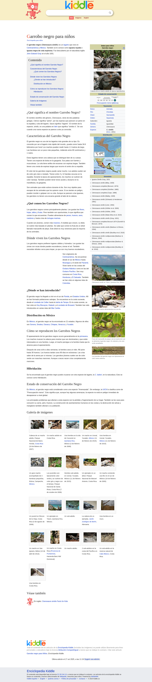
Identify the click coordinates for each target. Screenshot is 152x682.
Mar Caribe (55, 308)
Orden (92, 118)
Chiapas (54, 324)
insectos (56, 223)
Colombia (66, 283)
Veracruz (61, 324)
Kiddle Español (32, 679)
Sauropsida (110, 115)
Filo (91, 112)
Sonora (33, 324)
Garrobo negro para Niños (37, 653)
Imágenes (78, 18)
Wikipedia (63, 676)
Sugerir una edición (91, 659)
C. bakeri (98, 375)
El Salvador (76, 277)
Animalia (109, 109)
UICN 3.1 (115, 103)
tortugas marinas (53, 218)
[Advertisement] (76, 26)
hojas (29, 212)
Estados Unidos (79, 296)
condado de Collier (41, 302)
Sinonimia (107, 176)
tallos (34, 212)
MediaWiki (94, 676)
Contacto (82, 679)
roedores (30, 218)
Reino (92, 109)
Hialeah (51, 305)
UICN (105, 389)
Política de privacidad (68, 679)
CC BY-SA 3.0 (62, 674)
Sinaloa (40, 324)
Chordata (109, 112)
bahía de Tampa (62, 302)
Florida (66, 296)
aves (80, 215)
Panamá (85, 263)
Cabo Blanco (104, 554)
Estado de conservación (108, 94)
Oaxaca (47, 324)
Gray (108, 132)
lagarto (66, 45)
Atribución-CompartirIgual (68, 650)
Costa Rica (77, 274)
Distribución (107, 135)
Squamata (110, 118)
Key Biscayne (42, 305)
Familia (92, 124)
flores (82, 209)
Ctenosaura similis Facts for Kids (55, 601)
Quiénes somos (53, 679)
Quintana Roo (69, 441)
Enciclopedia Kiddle (65, 648)
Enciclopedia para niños (35, 40)
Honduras (66, 277)
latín (56, 126)
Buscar (110, 12)
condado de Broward (66, 305)
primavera (84, 336)
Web (71, 18)
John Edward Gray (34, 54)
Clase (92, 115)
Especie (93, 130)
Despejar (105, 13)
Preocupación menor (104, 103)
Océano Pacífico (69, 271)
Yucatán (70, 324)
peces (68, 215)
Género (93, 127)
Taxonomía (107, 106)
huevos (75, 215)
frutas (40, 212)
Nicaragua (67, 263)
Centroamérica (32, 48)
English (86, 18)
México (43, 48)
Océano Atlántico (69, 269)
